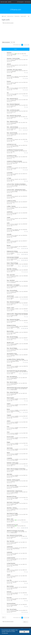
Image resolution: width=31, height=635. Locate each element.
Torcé (8, 432)
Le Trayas (9, 178)
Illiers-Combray (10, 586)
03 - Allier (13, 151)
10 (25, 266)
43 (23, 527)
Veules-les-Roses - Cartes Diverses (14, 490)
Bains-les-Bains (10, 331)
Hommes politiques (11, 603)
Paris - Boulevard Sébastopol (13, 104)
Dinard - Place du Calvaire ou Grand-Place (16, 468)
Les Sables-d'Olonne (15, 361)
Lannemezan (10, 546)
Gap (8, 86)
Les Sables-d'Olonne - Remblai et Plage (15, 359)
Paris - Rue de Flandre (11, 609)
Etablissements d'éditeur (12, 251)
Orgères (8, 403)
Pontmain (13, 481)
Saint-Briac (13, 509)
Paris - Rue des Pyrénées (12, 336)
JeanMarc (17, 252)
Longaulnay (9, 458)
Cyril (16, 53)
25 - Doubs (13, 576)
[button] (28, 45)
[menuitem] (9, 2)
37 (27, 260)
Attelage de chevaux (11, 325)
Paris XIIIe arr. (13, 123)
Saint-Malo (13, 270)
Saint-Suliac (9, 474)
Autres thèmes (14, 247)
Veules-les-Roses (14, 492)
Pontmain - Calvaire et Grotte (13, 479)
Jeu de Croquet (10, 296)
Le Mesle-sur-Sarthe (11, 200)
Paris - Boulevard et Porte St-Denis (14, 535)
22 (23, 328)
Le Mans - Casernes (11, 206)
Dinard (12, 265)
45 (27, 527)
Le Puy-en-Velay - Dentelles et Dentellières (16, 184)
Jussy (8, 568)
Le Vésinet (9, 166)
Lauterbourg (9, 211)
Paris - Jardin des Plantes (12, 127)
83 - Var (12, 180)
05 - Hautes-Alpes (14, 88)
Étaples (8, 442)
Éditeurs (12, 253)
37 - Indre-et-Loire (14, 565)
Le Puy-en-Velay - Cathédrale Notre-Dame (16, 189)
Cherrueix (9, 365)
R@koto (16, 388)
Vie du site (13, 372)
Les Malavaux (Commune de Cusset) (15, 149)
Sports (12, 298)
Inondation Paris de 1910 (12, 524)
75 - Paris (13, 526)
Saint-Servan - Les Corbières (13, 285)
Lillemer (8, 421)
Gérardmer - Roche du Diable (13, 58)
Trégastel (9, 415)
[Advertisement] (15, 32)
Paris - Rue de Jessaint (12, 382)
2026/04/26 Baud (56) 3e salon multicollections (17, 387)
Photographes (14, 344)
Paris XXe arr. (13, 338)
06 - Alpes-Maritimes (15, 230)
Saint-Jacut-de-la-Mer (12, 485)
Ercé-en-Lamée (10, 436)
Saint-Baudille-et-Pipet (12, 353)
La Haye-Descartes (11, 563)
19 (23, 254)
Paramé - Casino (10, 307)
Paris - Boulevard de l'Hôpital (13, 301)
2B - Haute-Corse (14, 593)
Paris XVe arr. (13, 134)
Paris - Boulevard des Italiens (13, 319)
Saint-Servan (13, 286)
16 (27, 248)
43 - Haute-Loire (14, 163)
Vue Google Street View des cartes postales (16, 370)
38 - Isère (13, 355)
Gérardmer (13, 60)
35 (23, 260)
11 (27, 266)
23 (25, 328)
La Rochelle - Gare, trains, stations (14, 69)
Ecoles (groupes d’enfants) (13, 257)
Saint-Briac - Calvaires (12, 507)
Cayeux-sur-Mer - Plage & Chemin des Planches (17, 313)
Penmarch (9, 52)
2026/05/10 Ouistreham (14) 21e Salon (15, 530)
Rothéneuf (13, 464)
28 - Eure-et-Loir (14, 224)
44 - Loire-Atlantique (15, 77)
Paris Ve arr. (13, 112)
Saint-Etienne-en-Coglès (12, 513)
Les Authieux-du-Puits (12, 155)
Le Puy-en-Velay (14, 186)
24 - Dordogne (14, 236)
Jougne (8, 574)
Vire (8, 92)
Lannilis (8, 239)
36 (25, 260)
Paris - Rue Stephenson (12, 376)
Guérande (9, 75)
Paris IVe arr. (13, 100)
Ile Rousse (9, 591)
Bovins (8, 409)
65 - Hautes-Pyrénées (15, 548)
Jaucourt (9, 64)
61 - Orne (13, 157)
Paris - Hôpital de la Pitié (12, 121)
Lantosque (9, 228)
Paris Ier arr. (13, 106)
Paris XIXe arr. (13, 611)
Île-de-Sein (9, 597)
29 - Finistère (13, 54)
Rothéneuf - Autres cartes (12, 462)
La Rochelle (13, 71)
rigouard (16, 116)
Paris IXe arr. (13, 321)
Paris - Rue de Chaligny (12, 348)
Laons (8, 223)
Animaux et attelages (15, 327)
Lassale (8, 217)
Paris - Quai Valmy (11, 274)
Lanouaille (9, 234)
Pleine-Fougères (10, 397)
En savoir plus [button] (5, 633)
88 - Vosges (13, 83)
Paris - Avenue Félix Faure (12, 392)
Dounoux (9, 81)
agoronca (16, 59)
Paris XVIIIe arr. (14, 378)
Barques (8, 245)
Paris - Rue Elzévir (11, 280)
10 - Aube (13, 66)
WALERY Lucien (10, 342)
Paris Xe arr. (13, 276)
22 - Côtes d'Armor (14, 417)
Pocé (8, 426)
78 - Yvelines (13, 168)
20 (25, 254)
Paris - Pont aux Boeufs (12, 290)
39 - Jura (13, 140)
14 (23, 248)
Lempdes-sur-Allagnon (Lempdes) (14, 161)
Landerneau (9, 552)
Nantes (12, 520)
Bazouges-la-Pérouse (11, 496)
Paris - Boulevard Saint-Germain (14, 115)
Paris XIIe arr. (13, 350)
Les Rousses (9, 138)
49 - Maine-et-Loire (14, 146)
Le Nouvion (9, 195)
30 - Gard (13, 219)
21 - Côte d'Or (13, 582)
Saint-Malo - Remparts (12, 268)
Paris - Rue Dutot (10, 541)
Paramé (12, 309)
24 (27, 328)
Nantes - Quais (10, 519)
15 (25, 248)
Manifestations (14, 389)
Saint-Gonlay (9, 448)
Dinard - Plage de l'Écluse (12, 263)
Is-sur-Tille (9, 580)
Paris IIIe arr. (13, 282)
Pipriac (8, 452)
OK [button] (24, 631)
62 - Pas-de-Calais (14, 444)
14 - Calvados (13, 94)
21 (27, 254)
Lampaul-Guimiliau (11, 557)
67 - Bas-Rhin (13, 213)
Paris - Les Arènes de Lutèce (13, 110)
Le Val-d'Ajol (9, 172)
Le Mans (12, 208)
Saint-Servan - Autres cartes (13, 502)
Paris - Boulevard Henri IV (12, 98)
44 (25, 527)
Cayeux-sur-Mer (14, 315)
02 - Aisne (13, 197)
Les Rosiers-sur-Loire (11, 144)
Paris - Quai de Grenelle (12, 132)
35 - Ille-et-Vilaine (14, 367)
